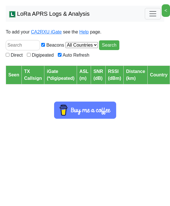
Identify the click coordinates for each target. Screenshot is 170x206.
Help (84, 31)
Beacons (52, 45)
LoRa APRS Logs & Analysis (49, 14)
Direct (14, 55)
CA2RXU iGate (46, 31)
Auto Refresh (73, 55)
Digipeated (40, 55)
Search (109, 45)
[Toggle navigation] (153, 13)
